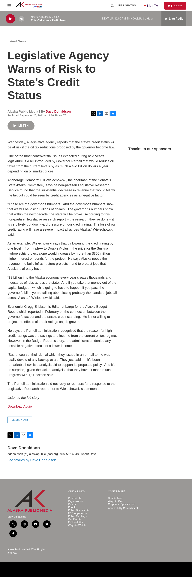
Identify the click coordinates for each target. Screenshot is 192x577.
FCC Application (77, 513)
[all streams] (173, 18)
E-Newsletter (75, 522)
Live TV (151, 5)
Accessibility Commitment (123, 508)
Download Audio (20, 406)
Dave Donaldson (58, 111)
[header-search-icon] (112, 5)
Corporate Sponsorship (121, 504)
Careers (72, 504)
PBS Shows (127, 5)
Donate (177, 6)
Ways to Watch (77, 525)
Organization (75, 501)
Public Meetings (77, 516)
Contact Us (74, 498)
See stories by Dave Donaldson (32, 460)
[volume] (21, 19)
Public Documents (78, 510)
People (72, 507)
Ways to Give (116, 501)
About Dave (89, 454)
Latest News (17, 41)
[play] (10, 19)
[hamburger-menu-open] (9, 5)
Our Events (74, 519)
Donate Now (115, 498)
